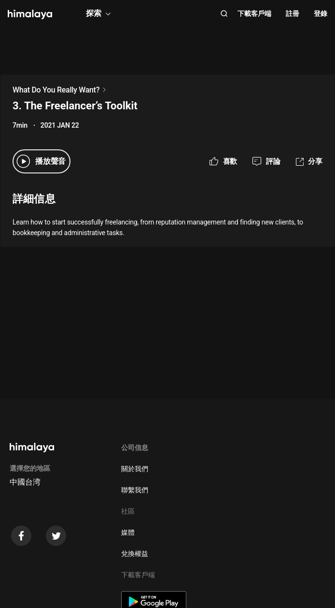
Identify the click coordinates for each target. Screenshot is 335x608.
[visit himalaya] (30, 14)
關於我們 (134, 469)
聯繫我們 (134, 490)
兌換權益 (134, 553)
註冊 (292, 13)
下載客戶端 (254, 13)
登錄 (320, 13)
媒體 (128, 532)
